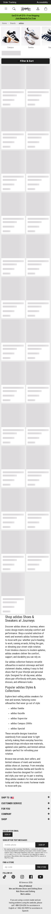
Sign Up (7, 834)
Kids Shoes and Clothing (25, 891)
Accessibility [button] (42, 2)
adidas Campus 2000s (21, 723)
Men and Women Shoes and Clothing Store (25, 889)
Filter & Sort (25, 61)
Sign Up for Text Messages (15, 840)
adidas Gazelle (18, 713)
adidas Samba (17, 708)
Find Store (41, 867)
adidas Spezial (18, 728)
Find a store (8, 862)
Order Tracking (9, 2)
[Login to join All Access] (25, 15)
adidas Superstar (19, 718)
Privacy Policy (16, 854)
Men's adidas (25, 894)
